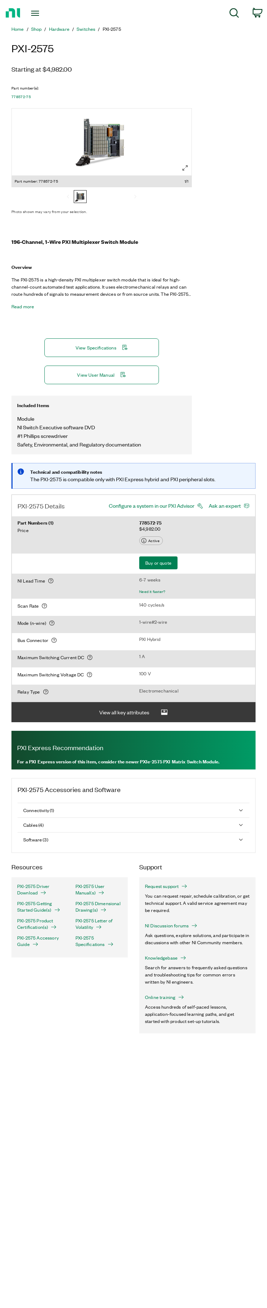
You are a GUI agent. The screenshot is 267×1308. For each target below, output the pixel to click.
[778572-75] (80, 197)
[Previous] (68, 197)
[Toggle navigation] (42, 13)
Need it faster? (152, 591)
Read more (22, 306)
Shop (36, 29)
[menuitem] (234, 14)
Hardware (59, 29)
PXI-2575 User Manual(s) (90, 889)
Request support (166, 886)
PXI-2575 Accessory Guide (38, 941)
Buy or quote (158, 562)
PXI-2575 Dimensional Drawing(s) (98, 906)
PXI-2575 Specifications (94, 941)
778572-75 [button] (21, 97)
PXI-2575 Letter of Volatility (94, 923)
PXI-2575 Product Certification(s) (37, 923)
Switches (86, 29)
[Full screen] (185, 168)
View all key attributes (133, 712)
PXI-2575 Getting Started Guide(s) (38, 906)
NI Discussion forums (171, 925)
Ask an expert (225, 505)
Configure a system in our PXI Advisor (151, 505)
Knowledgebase (165, 958)
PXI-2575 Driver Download (33, 889)
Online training (164, 997)
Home (17, 29)
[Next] (135, 197)
